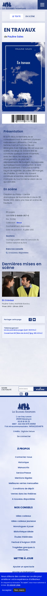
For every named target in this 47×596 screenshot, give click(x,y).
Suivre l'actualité (6, 389)
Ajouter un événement (23, 572)
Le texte (16, 16)
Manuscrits (23, 467)
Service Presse (23, 472)
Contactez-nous (23, 457)
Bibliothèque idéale (23, 531)
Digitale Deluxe (28, 431)
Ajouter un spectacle (23, 566)
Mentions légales (23, 478)
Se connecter (24, 436)
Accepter (7, 590)
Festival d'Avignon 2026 (23, 542)
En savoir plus (13, 585)
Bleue (19, 222)
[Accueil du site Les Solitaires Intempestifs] (23, 6)
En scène (30, 16)
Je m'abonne (40, 389)
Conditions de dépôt (23, 488)
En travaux (8, 300)
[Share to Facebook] (30, 319)
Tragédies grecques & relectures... (23, 548)
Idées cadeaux (23, 515)
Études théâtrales (24, 536)
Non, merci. (19, 590)
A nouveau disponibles (18, 253)
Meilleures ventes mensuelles (23, 483)
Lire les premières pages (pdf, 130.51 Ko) (20, 330)
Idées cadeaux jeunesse (23, 521)
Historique (23, 462)
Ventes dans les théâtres (23, 493)
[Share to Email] (34, 319)
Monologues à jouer (23, 526)
